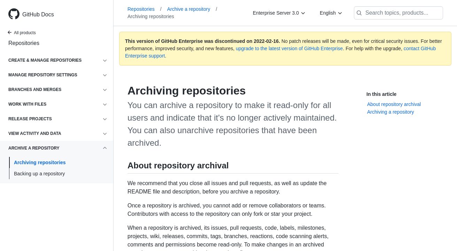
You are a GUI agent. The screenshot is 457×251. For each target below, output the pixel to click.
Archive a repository (192, 9)
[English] (331, 13)
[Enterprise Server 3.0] (279, 13)
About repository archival (394, 104)
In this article (381, 94)
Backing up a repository (39, 173)
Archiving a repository (390, 112)
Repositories (23, 43)
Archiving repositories (40, 162)
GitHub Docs (38, 14)
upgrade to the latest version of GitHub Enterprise (289, 48)
